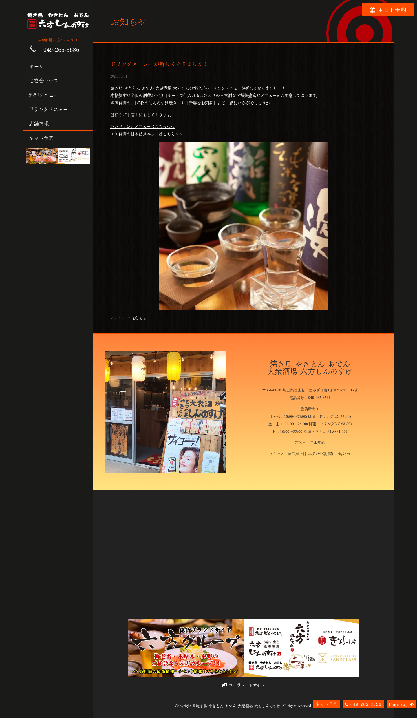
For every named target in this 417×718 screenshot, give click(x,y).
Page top (401, 704)
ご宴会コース (43, 80)
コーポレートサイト (243, 684)
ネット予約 (41, 137)
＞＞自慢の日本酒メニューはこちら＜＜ (146, 133)
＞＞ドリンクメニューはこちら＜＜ (142, 126)
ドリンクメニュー (48, 109)
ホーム (36, 66)
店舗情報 (39, 123)
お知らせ (139, 317)
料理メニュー (43, 95)
